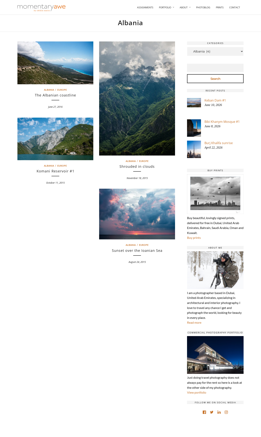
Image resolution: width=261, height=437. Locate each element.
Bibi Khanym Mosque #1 (222, 122)
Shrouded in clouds (137, 166)
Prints (220, 7)
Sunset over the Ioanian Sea (137, 250)
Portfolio (165, 7)
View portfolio (196, 392)
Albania (49, 90)
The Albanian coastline (55, 95)
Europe (62, 90)
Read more (194, 322)
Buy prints (194, 237)
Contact (234, 7)
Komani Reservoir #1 (55, 171)
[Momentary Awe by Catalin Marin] (41, 8)
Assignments (145, 7)
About (184, 7)
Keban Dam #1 (215, 100)
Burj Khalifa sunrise (218, 143)
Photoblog (203, 7)
